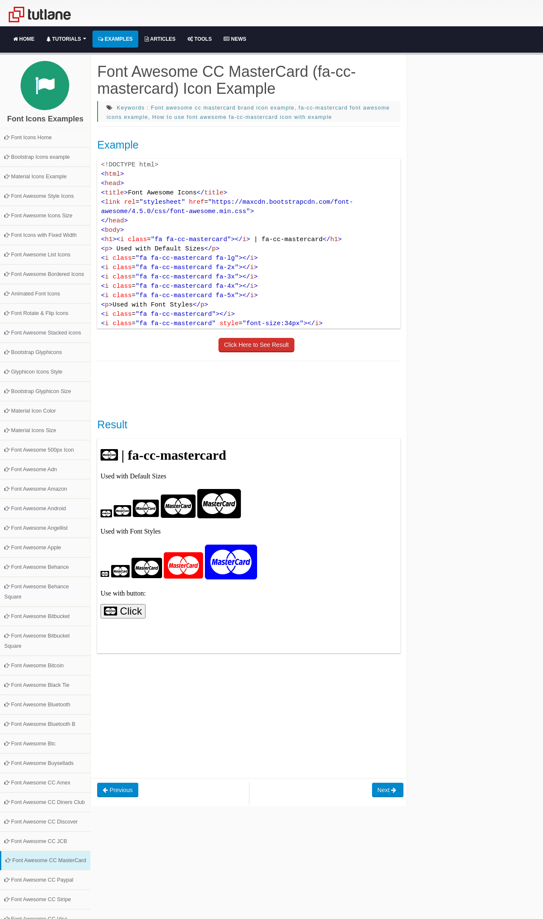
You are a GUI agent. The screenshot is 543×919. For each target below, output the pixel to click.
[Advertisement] (251, 389)
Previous (117, 790)
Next (388, 790)
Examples (115, 39)
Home (23, 39)
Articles (160, 39)
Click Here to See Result (256, 344)
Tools (200, 39)
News (235, 39)
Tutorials (66, 39)
